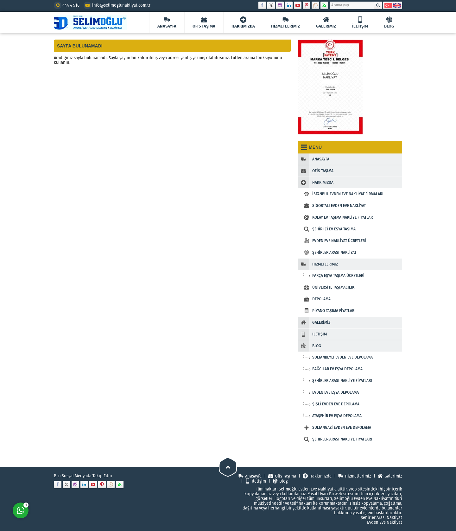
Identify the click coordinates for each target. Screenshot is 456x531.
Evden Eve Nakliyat (384, 522)
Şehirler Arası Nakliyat (381, 517)
